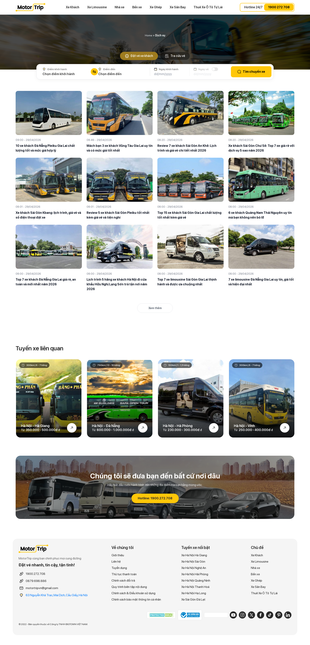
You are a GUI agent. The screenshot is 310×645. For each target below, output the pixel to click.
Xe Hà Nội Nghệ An (193, 568)
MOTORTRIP (30, 7)
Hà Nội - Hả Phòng (178, 426)
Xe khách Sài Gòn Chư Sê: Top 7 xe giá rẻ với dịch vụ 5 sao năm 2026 (261, 148)
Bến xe (137, 7)
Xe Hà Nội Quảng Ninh (195, 580)
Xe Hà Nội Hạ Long (193, 593)
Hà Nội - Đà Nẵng (106, 426)
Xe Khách (72, 7)
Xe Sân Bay (178, 7)
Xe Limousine (97, 7)
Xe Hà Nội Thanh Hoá (195, 587)
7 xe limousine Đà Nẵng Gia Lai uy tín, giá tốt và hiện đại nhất (261, 282)
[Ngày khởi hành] (169, 74)
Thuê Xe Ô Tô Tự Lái (208, 7)
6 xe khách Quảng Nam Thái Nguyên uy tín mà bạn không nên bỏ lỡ (260, 215)
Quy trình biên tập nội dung (129, 587)
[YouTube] (233, 615)
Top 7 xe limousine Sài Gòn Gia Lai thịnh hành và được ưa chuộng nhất (187, 282)
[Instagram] (242, 615)
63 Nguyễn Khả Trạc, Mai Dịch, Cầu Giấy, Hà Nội (57, 595)
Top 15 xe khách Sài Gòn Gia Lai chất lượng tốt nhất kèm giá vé (189, 215)
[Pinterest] (278, 615)
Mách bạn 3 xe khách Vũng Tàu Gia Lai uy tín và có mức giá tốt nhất (120, 148)
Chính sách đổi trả (123, 580)
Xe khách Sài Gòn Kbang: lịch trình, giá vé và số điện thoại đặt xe (48, 215)
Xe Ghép (156, 7)
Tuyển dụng (119, 568)
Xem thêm (155, 308)
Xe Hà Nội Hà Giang (194, 555)
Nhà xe (119, 7)
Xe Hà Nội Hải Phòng (194, 574)
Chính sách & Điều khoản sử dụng (133, 593)
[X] (251, 615)
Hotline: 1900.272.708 (155, 498)
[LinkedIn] (287, 615)
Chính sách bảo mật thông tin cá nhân (136, 599)
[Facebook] (260, 615)
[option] (49, 398)
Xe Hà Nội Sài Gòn (193, 561)
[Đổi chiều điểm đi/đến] (94, 71)
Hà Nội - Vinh (244, 426)
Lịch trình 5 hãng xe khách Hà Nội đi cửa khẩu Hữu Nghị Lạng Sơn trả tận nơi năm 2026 (117, 284)
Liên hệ (116, 561)
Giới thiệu (118, 555)
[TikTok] (269, 615)
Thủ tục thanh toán (124, 574)
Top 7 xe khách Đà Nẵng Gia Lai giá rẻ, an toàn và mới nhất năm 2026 (46, 282)
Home (148, 35)
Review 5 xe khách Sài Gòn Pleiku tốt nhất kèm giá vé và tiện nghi (118, 215)
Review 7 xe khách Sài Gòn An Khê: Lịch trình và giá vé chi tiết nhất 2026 (186, 148)
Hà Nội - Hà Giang (35, 426)
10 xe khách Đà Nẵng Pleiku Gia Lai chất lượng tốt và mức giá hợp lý (45, 148)
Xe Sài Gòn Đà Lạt (193, 599)
